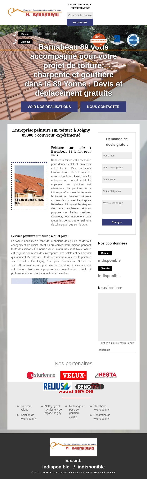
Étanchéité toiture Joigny (101, 408)
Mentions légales (101, 472)
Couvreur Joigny (26, 408)
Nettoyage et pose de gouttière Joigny (76, 411)
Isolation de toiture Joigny (28, 416)
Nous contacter (103, 107)
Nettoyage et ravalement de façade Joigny (53, 410)
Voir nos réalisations (49, 107)
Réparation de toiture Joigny (102, 416)
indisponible (37, 34)
